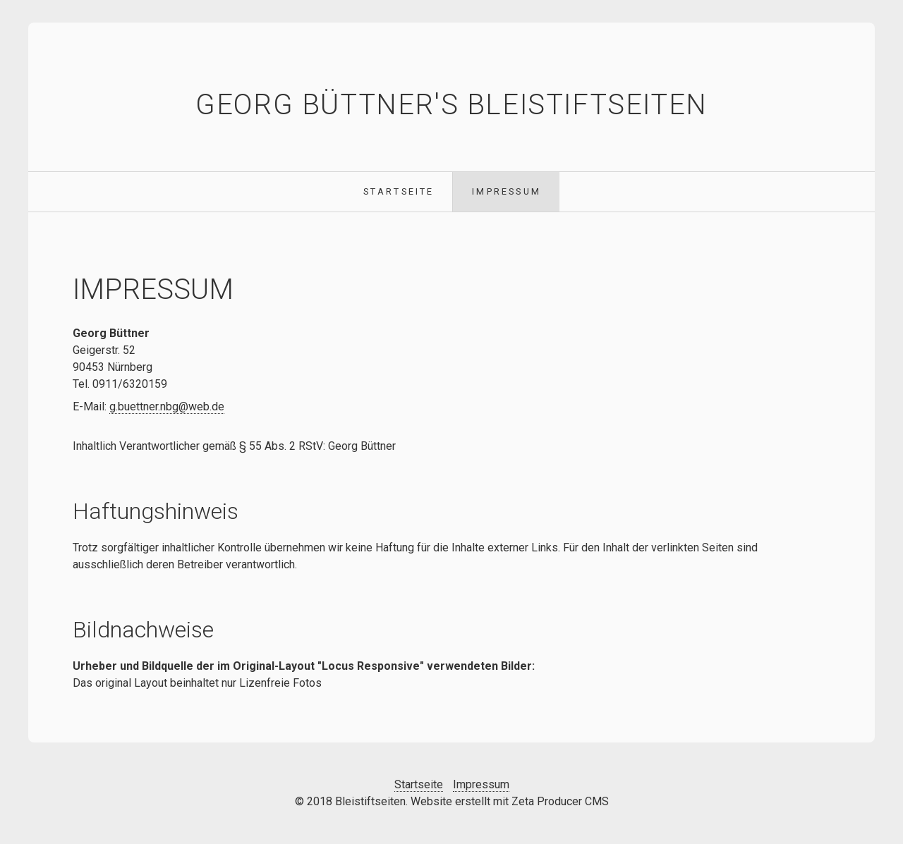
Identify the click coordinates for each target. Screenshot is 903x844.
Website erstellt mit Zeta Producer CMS (510, 801)
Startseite (399, 191)
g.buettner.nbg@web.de (166, 406)
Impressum (506, 191)
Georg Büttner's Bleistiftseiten (451, 104)
